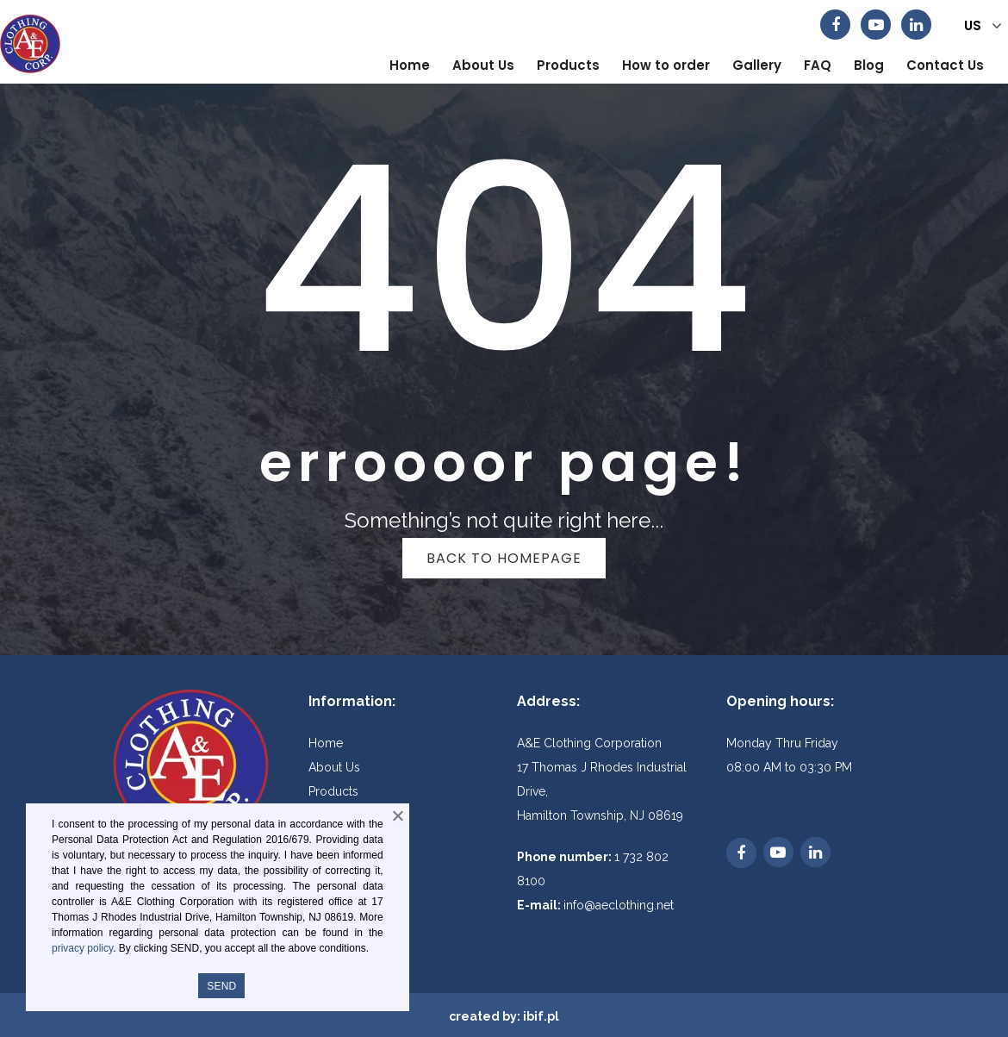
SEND (221, 986)
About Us (334, 767)
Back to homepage (504, 558)
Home (325, 743)
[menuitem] (409, 65)
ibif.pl (541, 1016)
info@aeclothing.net (618, 905)
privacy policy (82, 948)
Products (333, 791)
